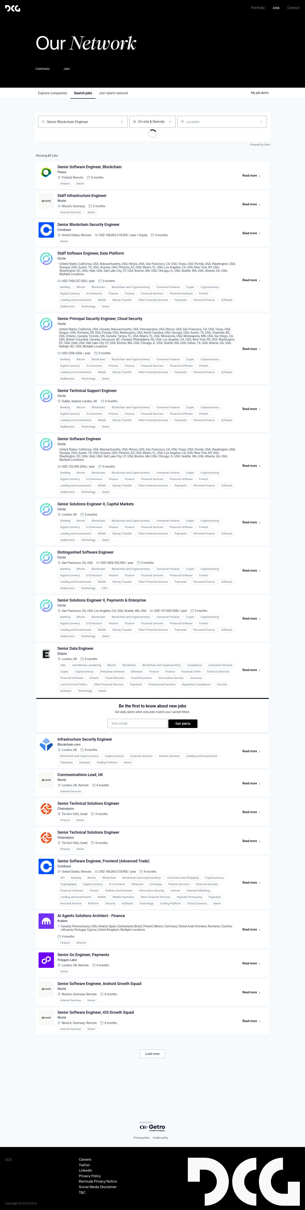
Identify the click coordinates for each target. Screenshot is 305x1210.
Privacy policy (141, 1139)
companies (52, 93)
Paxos (63, 173)
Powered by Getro (260, 144)
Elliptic (63, 671)
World (62, 204)
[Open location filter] (261, 121)
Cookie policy (160, 1139)
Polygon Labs (68, 993)
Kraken (63, 952)
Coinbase (65, 234)
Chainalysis (67, 835)
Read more (252, 177)
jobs (83, 93)
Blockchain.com (70, 768)
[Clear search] (122, 121)
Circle (62, 265)
